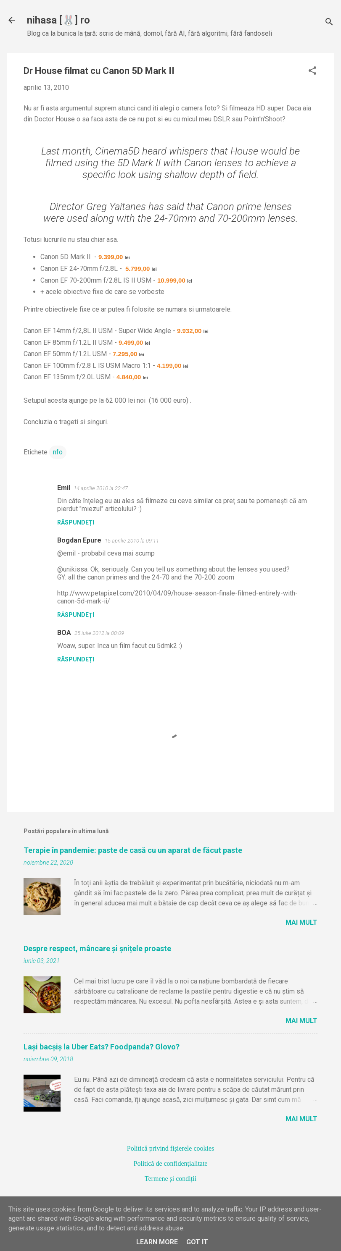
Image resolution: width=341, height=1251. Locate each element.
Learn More (157, 1242)
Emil (63, 488)
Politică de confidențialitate (171, 1163)
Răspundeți (75, 522)
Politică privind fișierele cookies (170, 1148)
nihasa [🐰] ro (58, 20)
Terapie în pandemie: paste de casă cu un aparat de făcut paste (133, 850)
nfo (58, 452)
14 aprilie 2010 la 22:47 (101, 488)
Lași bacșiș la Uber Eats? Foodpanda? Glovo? (102, 1046)
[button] (312, 71)
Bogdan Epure (79, 540)
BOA (64, 633)
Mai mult (301, 922)
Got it (197, 1242)
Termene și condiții (170, 1178)
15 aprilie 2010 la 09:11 (132, 541)
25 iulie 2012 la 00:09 (99, 633)
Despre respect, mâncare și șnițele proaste (97, 948)
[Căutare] (329, 23)
